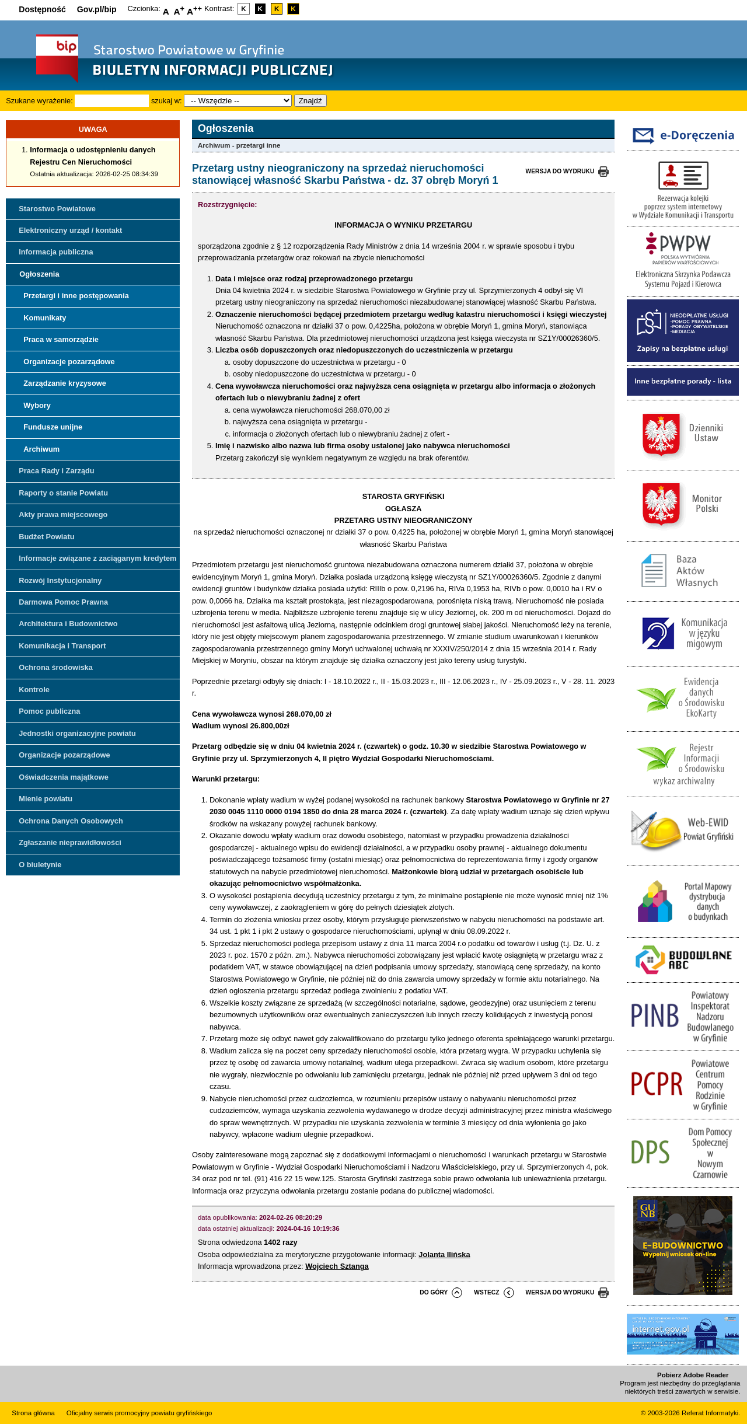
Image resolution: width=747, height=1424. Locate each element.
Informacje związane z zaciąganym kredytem (97, 558)
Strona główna (33, 1412)
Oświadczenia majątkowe (64, 777)
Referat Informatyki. (711, 1412)
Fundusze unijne (52, 427)
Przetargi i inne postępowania (76, 295)
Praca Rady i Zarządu (56, 470)
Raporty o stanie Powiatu (63, 492)
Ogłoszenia (39, 274)
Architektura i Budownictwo (68, 623)
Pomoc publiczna (49, 711)
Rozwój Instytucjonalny (60, 580)
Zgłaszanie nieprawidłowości (70, 842)
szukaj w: (166, 100)
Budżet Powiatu (46, 536)
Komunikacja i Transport (62, 645)
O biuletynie (40, 864)
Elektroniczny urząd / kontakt (70, 230)
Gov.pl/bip (97, 9)
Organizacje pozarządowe (68, 361)
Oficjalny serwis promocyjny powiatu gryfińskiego (139, 1412)
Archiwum (41, 449)
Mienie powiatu (45, 798)
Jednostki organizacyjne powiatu (77, 733)
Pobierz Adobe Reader (692, 1374)
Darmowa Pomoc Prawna (63, 602)
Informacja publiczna (56, 251)
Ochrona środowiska (56, 667)
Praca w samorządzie (61, 339)
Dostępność (42, 9)
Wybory (37, 405)
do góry (434, 1292)
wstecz (486, 1292)
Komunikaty (44, 317)
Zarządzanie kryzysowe (64, 383)
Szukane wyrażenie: (39, 100)
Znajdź (310, 100)
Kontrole (34, 689)
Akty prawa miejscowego (63, 514)
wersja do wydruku (560, 171)
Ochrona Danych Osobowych (71, 820)
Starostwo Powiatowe (57, 208)
